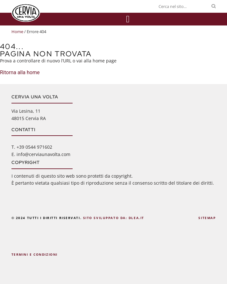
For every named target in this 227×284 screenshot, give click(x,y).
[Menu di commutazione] (128, 19)
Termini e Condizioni (34, 254)
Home (17, 31)
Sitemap (207, 218)
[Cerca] (213, 6)
